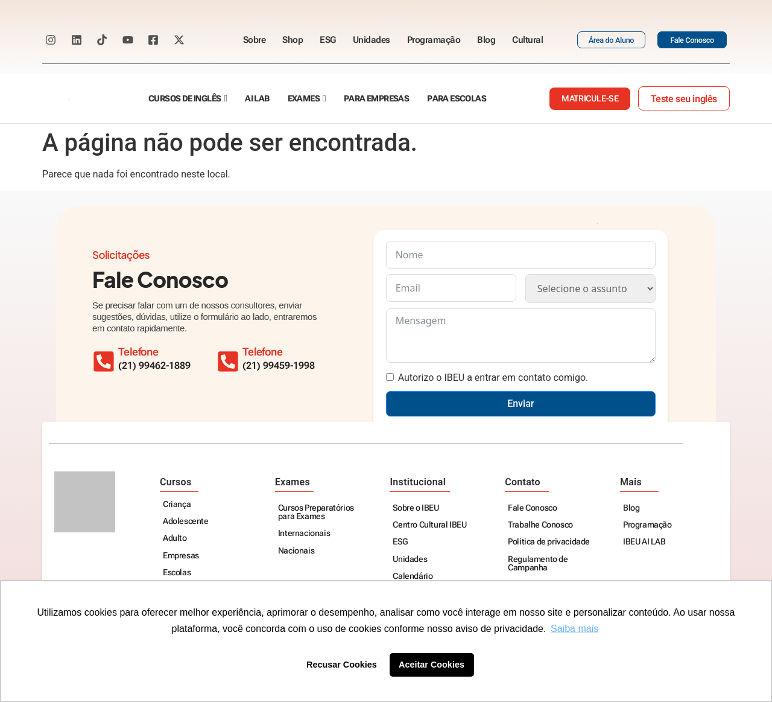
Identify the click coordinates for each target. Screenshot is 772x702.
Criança (177, 505)
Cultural (527, 39)
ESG (328, 39)
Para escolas (456, 99)
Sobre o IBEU (415, 508)
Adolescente (186, 522)
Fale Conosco (532, 508)
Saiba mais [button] (574, 629)
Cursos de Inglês (184, 99)
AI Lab (257, 99)
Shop (292, 39)
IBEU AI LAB (644, 542)
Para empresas (376, 99)
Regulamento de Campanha (538, 564)
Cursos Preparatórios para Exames (316, 512)
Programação (434, 39)
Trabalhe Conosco (540, 525)
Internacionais (304, 534)
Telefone (267, 352)
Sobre (254, 39)
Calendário (412, 577)
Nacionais (296, 551)
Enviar (520, 403)
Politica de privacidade (549, 542)
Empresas (181, 556)
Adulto (175, 539)
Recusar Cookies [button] (341, 664)
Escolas (177, 573)
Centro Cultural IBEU (429, 525)
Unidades (371, 39)
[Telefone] (230, 359)
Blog (486, 39)
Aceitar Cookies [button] (431, 664)
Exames (304, 99)
